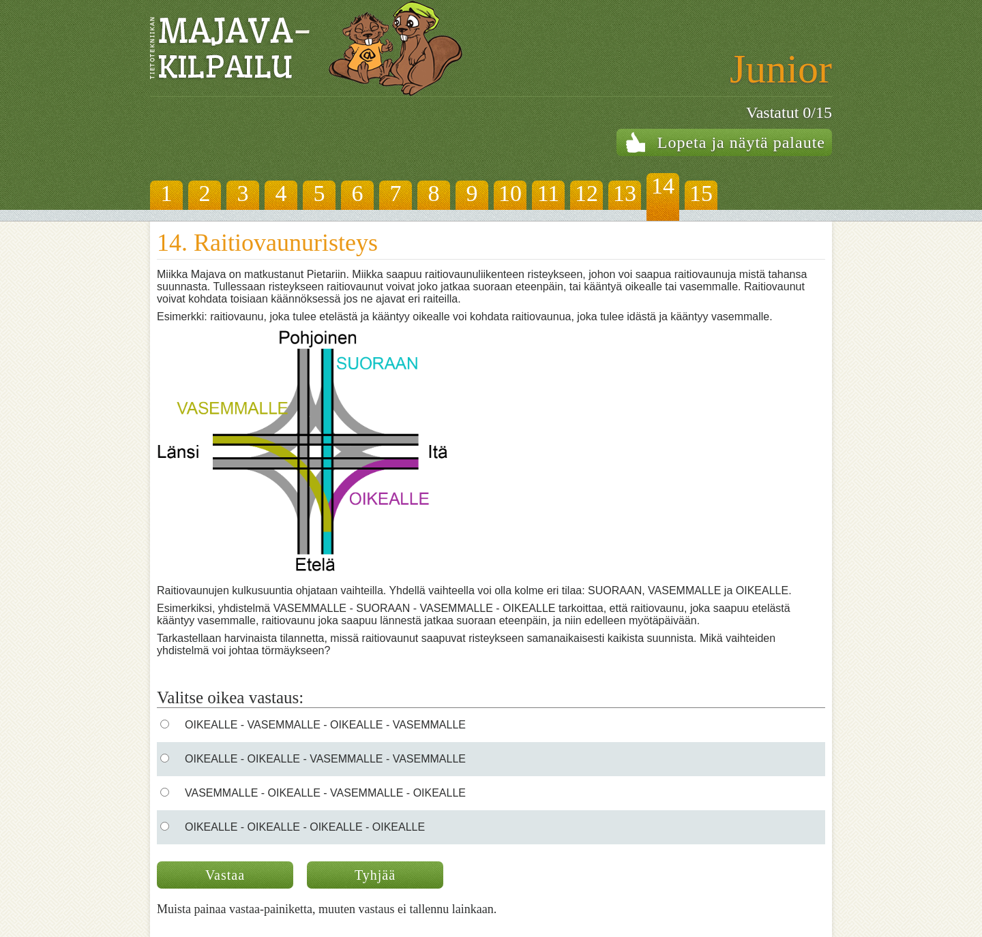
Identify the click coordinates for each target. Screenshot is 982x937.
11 (548, 193)
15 (701, 193)
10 (510, 193)
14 (662, 185)
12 (586, 193)
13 (624, 193)
